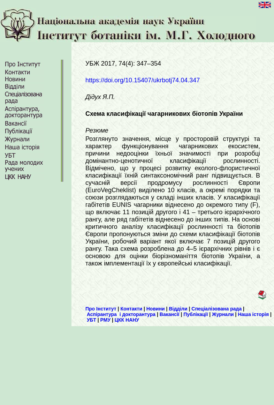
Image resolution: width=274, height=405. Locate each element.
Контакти (131, 309)
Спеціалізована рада (216, 309)
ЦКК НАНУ (127, 320)
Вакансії (170, 314)
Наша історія (253, 314)
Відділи (178, 309)
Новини (155, 309)
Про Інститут (100, 309)
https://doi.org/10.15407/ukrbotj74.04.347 (142, 80)
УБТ (91, 320)
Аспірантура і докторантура (121, 314)
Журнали (223, 314)
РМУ (105, 320)
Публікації (195, 314)
